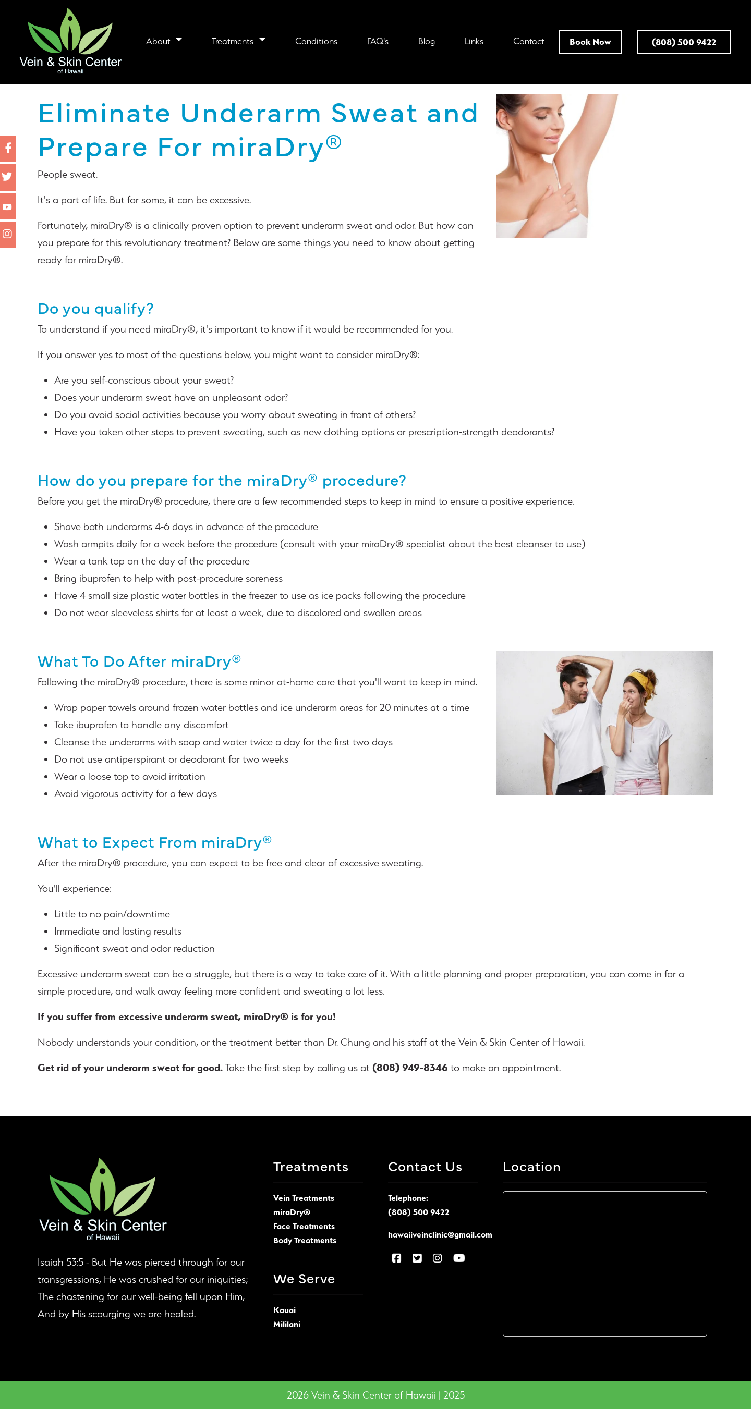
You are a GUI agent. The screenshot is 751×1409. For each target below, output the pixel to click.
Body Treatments (304, 1240)
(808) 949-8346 (410, 1067)
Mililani (286, 1324)
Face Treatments (304, 1226)
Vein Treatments (303, 1198)
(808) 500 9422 (419, 1212)
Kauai (284, 1310)
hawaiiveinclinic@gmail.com (440, 1234)
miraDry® (266, 1016)
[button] (164, 41)
